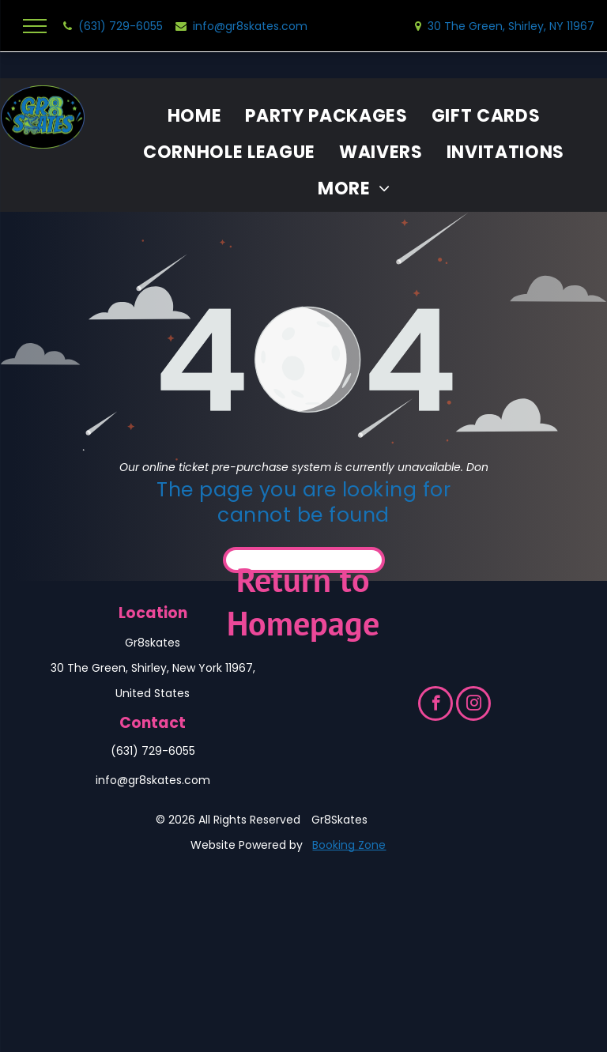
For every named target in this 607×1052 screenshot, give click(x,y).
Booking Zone (349, 845)
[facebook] (435, 705)
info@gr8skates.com (153, 780)
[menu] (34, 26)
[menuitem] (195, 116)
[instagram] (473, 705)
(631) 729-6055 (153, 751)
